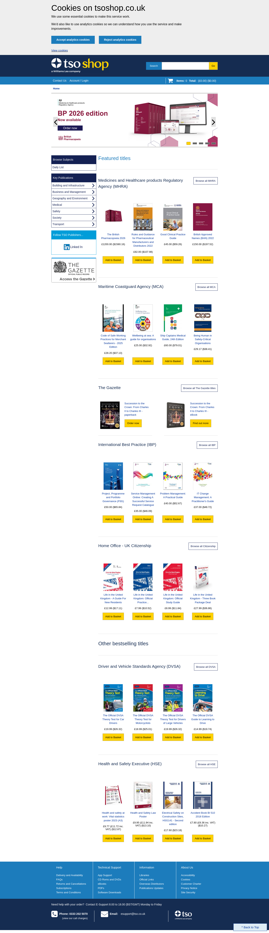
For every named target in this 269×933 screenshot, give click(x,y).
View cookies (59, 50)
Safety (56, 211)
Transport (58, 224)
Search (154, 65)
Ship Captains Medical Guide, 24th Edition (173, 322)
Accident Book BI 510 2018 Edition (203, 800)
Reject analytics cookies (120, 39)
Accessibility (188, 875)
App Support (105, 875)
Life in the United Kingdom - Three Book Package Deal (203, 584)
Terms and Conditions (68, 892)
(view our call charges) (75, 918)
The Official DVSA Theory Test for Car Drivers (113, 704)
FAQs (59, 879)
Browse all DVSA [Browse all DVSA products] (206, 666)
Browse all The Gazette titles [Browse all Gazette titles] (199, 388)
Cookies (185, 879)
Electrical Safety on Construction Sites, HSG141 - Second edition (173, 804)
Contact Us (59, 80)
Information (146, 867)
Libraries (144, 875)
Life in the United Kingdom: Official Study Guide (173, 584)
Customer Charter (191, 883)
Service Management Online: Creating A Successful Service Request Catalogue (143, 484)
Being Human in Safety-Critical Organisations (203, 324)
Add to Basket (113, 260)
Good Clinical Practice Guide (172, 221)
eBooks (102, 883)
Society (56, 217)
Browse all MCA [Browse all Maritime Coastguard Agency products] (207, 287)
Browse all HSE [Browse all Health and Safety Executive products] (207, 764)
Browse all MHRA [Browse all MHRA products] (206, 180)
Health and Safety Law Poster (143, 800)
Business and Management (69, 191)
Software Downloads (109, 892)
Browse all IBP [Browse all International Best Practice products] (207, 445)
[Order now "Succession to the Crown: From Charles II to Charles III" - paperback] (133, 423)
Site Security (188, 892)
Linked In (76, 247)
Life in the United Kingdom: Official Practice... (143, 584)
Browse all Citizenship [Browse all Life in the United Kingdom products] (203, 546)
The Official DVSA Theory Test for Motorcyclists (143, 704)
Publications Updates (151, 888)
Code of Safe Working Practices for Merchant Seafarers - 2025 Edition (113, 326)
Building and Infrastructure (68, 185)
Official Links (146, 879)
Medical (57, 204)
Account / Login (79, 80)
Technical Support (109, 867)
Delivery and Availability (69, 875)
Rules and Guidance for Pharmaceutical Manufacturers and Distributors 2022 (143, 225)
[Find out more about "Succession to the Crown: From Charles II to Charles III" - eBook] (200, 423)
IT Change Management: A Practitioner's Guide (203, 482)
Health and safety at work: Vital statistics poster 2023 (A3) (113, 802)
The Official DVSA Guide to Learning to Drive (202, 704)
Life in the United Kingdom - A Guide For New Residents (113, 584)
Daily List (58, 167)
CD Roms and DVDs (109, 879)
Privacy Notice (189, 888)
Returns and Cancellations (71, 883)
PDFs (101, 888)
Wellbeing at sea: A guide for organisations (143, 322)
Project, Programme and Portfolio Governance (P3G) (113, 482)
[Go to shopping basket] (195, 81)
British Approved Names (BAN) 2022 (203, 221)
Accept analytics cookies (73, 39)
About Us (187, 867)
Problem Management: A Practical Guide (173, 480)
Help (59, 867)
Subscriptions (63, 888)
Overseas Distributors (151, 883)
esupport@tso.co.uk (133, 913)
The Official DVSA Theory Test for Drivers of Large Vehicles (173, 704)
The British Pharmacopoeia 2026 (113, 221)
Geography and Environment (70, 198)
